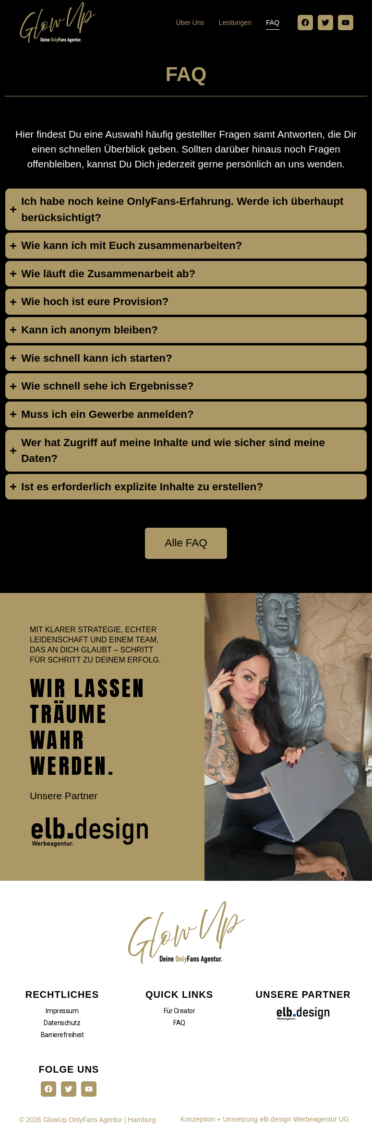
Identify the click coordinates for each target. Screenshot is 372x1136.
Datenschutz (62, 1027)
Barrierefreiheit (62, 1039)
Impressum (62, 1015)
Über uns (190, 22)
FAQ (272, 22)
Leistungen (235, 22)
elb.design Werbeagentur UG (304, 1123)
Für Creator (179, 1015)
